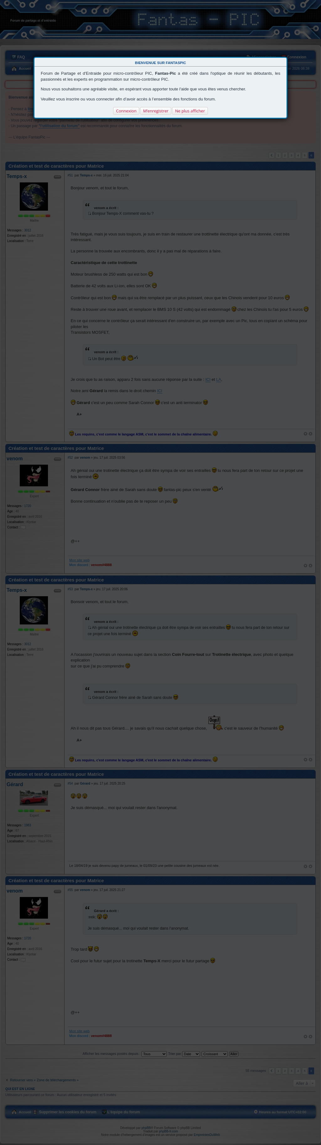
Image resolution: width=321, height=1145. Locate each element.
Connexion (126, 111)
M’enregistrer (155, 111)
